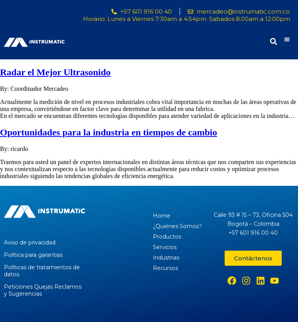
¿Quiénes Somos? (177, 226)
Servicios (165, 247)
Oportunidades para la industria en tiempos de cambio (108, 132)
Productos (167, 236)
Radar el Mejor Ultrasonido (55, 72)
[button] (286, 39)
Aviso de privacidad (29, 242)
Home (161, 215)
